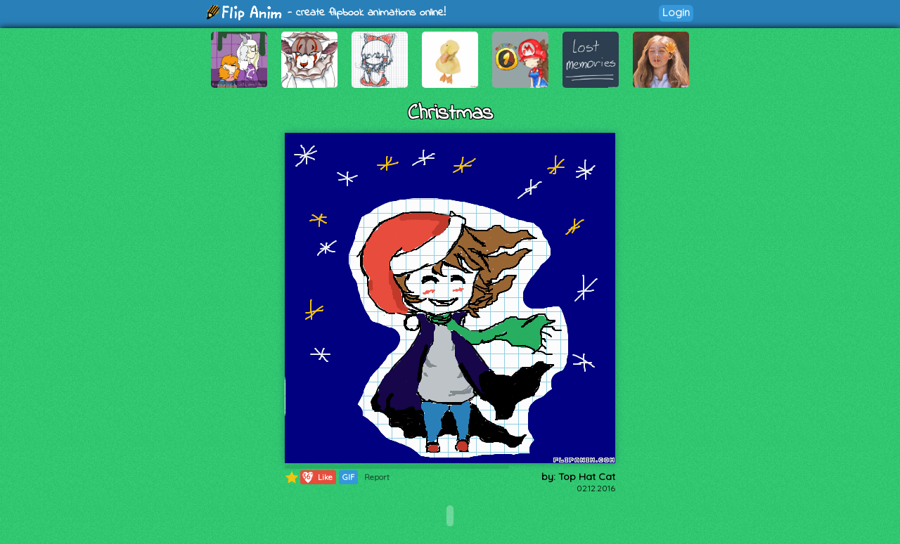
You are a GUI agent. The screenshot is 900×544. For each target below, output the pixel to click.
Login (676, 12)
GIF (348, 477)
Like (317, 477)
